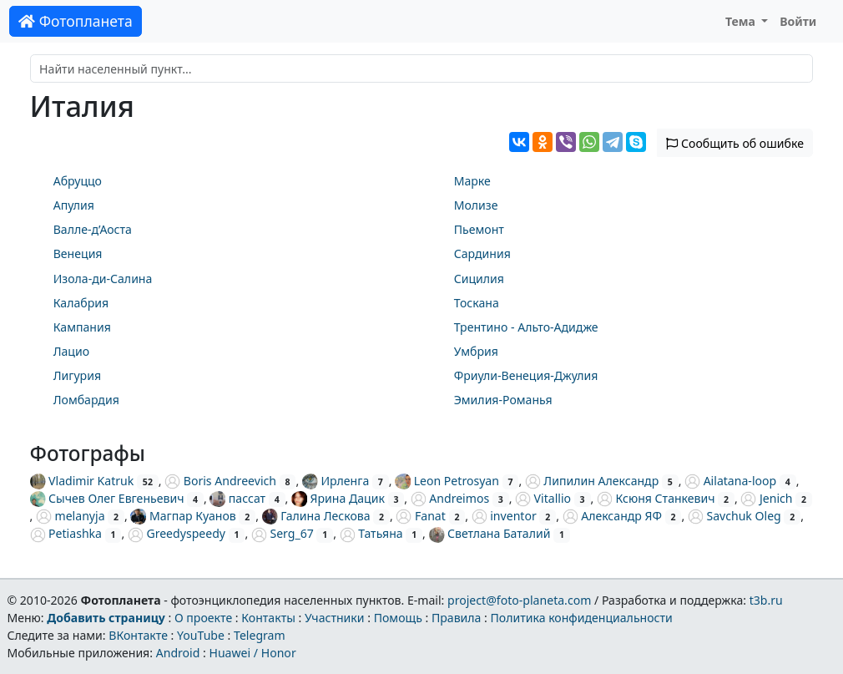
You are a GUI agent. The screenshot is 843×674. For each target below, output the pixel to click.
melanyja (70, 516)
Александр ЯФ (612, 516)
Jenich (766, 498)
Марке (472, 181)
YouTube (201, 635)
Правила (456, 618)
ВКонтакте (138, 635)
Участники (335, 618)
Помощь (398, 618)
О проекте (203, 618)
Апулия (73, 205)
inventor (504, 516)
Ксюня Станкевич (656, 498)
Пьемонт (479, 229)
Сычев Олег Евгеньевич (107, 498)
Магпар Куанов (182, 516)
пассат (237, 498)
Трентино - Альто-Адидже (526, 327)
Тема (742, 21)
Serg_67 (282, 533)
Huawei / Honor (252, 653)
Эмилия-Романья (503, 400)
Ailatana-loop (730, 481)
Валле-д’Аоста (92, 229)
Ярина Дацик (338, 498)
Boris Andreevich (220, 481)
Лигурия (77, 375)
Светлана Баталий (490, 533)
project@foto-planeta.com (519, 600)
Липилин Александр (592, 481)
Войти (798, 21)
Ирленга (335, 481)
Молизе (476, 205)
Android (178, 653)
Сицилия (479, 278)
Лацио (71, 351)
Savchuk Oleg (734, 516)
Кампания (82, 327)
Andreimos (450, 498)
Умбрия (476, 351)
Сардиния (482, 253)
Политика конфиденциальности (582, 618)
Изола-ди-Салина (103, 278)
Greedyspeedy (176, 533)
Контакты (268, 618)
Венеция (78, 253)
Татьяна (371, 533)
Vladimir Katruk (82, 481)
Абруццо (77, 181)
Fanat (420, 516)
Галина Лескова (316, 516)
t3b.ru (766, 600)
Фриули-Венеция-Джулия (526, 375)
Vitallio (543, 498)
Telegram (259, 635)
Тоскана (476, 303)
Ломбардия (86, 400)
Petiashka (66, 533)
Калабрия (81, 303)
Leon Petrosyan (447, 481)
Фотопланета (75, 21)
